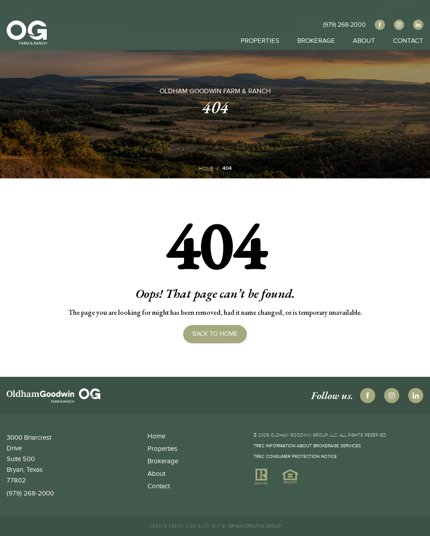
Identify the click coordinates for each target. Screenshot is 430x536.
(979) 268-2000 (30, 493)
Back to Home (215, 334)
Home (206, 168)
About (364, 30)
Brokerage (316, 30)
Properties (260, 30)
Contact (408, 30)
